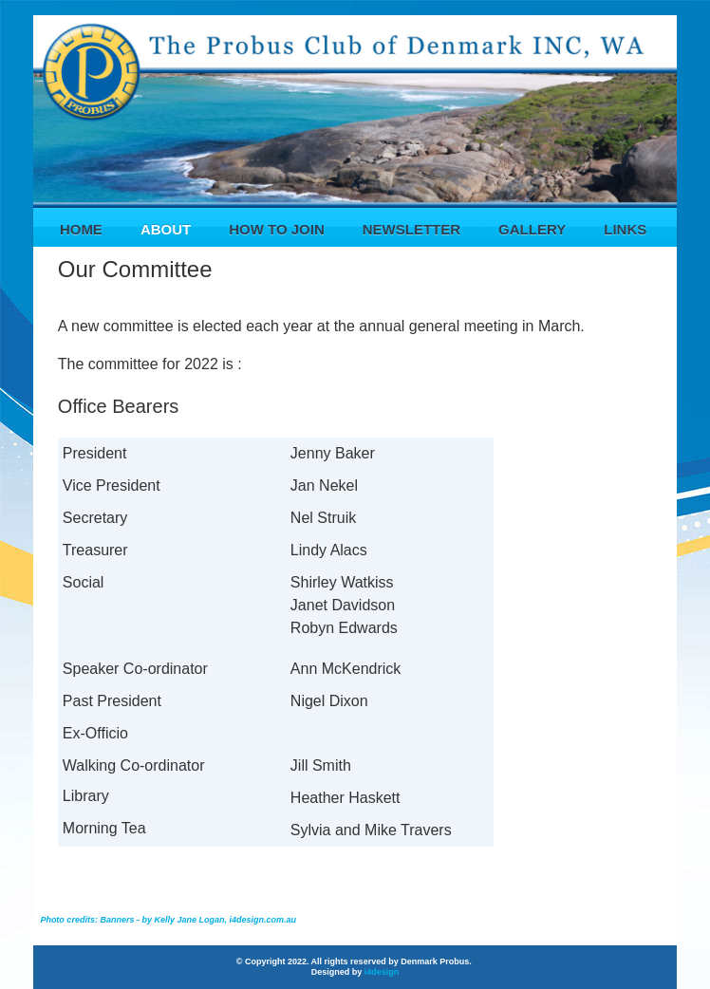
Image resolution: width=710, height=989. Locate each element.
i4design (382, 972)
